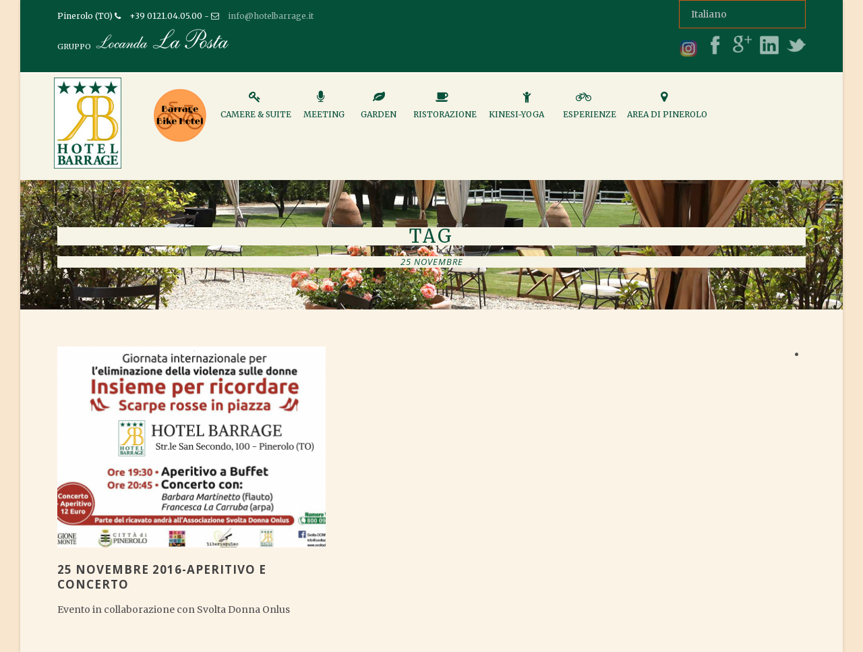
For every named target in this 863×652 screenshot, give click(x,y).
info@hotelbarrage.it (271, 16)
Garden (378, 110)
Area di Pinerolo (667, 110)
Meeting (324, 110)
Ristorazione (445, 110)
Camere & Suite (255, 110)
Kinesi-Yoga (516, 110)
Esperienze (589, 110)
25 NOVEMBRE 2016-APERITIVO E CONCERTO (161, 577)
